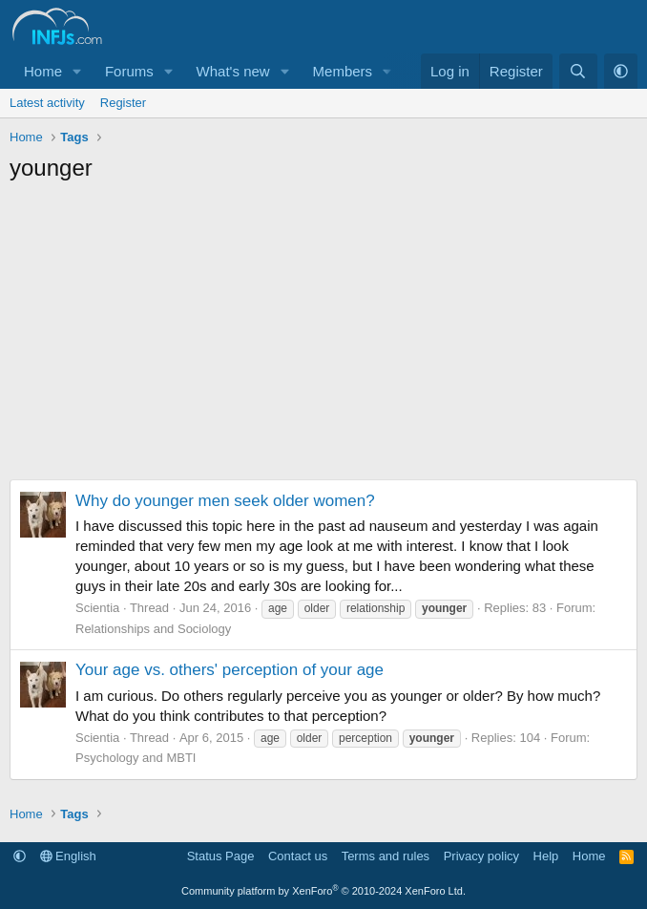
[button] (77, 71)
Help (546, 856)
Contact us (297, 856)
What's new (233, 71)
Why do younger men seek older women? (225, 501)
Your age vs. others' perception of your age (229, 670)
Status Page (221, 856)
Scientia (97, 608)
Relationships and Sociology (153, 629)
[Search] (577, 71)
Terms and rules (385, 856)
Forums (129, 71)
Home (43, 71)
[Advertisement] (323, 336)
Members (343, 71)
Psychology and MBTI (135, 757)
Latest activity (47, 102)
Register (123, 102)
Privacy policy (481, 856)
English (68, 856)
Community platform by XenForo (323, 891)
